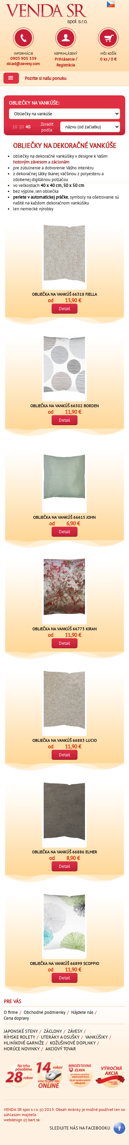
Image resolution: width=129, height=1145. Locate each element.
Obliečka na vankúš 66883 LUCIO (64, 740)
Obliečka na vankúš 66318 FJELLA (64, 294)
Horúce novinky (22, 1049)
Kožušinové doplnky (73, 1043)
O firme (11, 1012)
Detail (64, 309)
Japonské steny (21, 1031)
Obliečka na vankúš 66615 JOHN (64, 517)
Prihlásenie (65, 59)
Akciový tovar (60, 1049)
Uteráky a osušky (60, 1037)
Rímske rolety (19, 1037)
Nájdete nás (82, 1012)
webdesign (13, 1119)
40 (27, 127)
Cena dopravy (16, 1018)
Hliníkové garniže (24, 1043)
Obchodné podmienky (44, 1012)
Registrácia (65, 64)
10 (14, 127)
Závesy (75, 1031)
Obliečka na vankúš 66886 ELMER (64, 851)
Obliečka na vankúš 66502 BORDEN (64, 405)
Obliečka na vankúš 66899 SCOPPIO (64, 963)
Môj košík (108, 53)
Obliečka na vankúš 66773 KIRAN (64, 628)
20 (21, 127)
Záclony (53, 1031)
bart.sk (34, 1119)
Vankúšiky (96, 1037)
